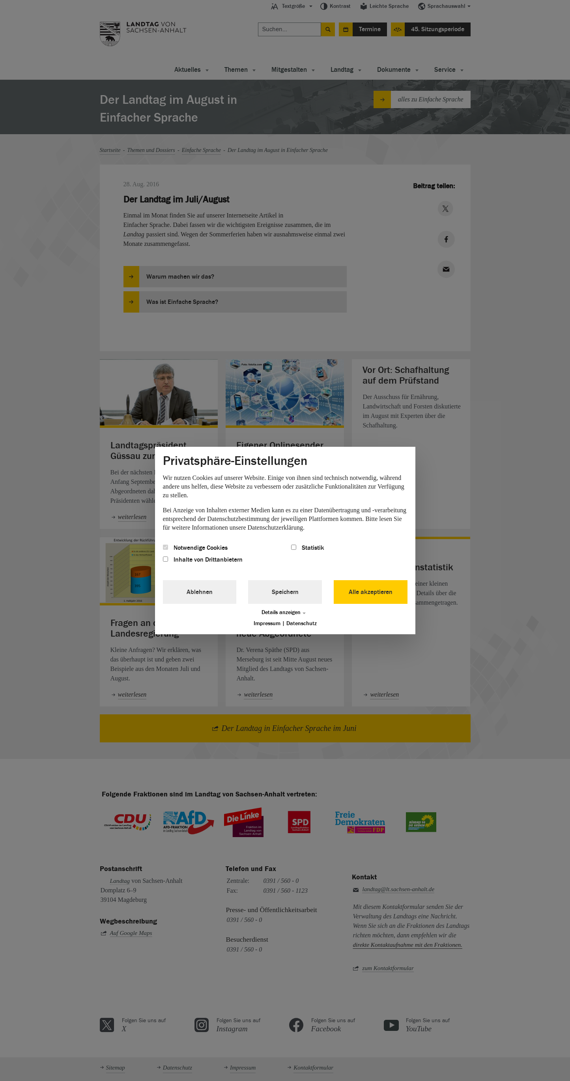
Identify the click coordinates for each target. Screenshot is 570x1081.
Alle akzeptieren (370, 592)
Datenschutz (301, 623)
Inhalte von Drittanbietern (203, 559)
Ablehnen (200, 592)
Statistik (307, 548)
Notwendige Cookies (195, 548)
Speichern (285, 592)
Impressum (267, 623)
